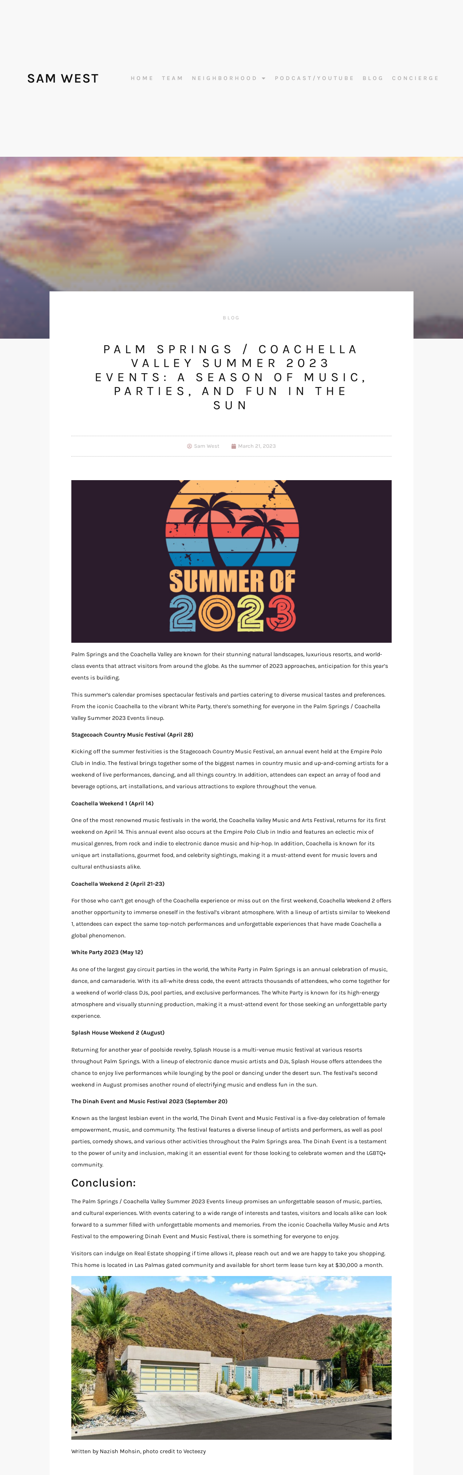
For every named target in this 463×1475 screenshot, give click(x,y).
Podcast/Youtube (315, 78)
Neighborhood (229, 78)
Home (142, 78)
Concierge (416, 78)
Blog (373, 78)
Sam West (63, 78)
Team (173, 78)
